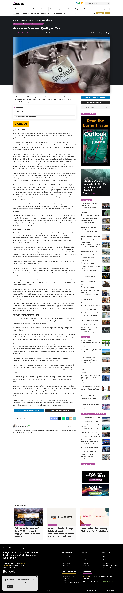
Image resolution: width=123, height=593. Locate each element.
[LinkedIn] (76, 3)
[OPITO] (89, 193)
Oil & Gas (92, 276)
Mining (92, 222)
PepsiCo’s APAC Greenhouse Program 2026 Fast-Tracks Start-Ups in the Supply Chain (43, 13)
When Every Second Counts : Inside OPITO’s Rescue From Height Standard (94, 185)
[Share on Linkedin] (104, 33)
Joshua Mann (18, 33)
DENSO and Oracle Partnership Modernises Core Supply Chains (94, 529)
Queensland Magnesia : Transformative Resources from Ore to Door (90, 259)
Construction (93, 246)
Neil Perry (86, 576)
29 (15, 23)
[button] (94, 9)
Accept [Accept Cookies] (10, 586)
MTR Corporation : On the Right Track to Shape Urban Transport (88, 227)
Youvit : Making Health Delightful (90, 313)
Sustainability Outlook (107, 581)
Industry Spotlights (95, 215)
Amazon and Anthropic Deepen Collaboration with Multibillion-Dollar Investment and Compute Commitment (61, 532)
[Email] (107, 33)
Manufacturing (94, 294)
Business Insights (94, 309)
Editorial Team (26, 33)
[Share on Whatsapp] (102, 33)
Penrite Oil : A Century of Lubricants (91, 274)
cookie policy (23, 583)
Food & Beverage (37, 23)
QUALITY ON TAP (19, 111)
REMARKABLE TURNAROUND (22, 114)
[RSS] (82, 3)
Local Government (94, 443)
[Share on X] (99, 33)
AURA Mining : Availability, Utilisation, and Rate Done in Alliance (89, 283)
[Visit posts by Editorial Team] (15, 426)
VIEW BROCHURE (21, 124)
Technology (93, 207)
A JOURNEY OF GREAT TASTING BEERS (25, 117)
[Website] (73, 426)
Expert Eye (92, 324)
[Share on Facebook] (97, 33)
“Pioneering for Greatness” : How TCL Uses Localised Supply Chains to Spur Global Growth (27, 532)
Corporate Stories (23, 23)
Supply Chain (93, 231)
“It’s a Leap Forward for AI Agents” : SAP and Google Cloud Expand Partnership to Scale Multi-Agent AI (91, 388)
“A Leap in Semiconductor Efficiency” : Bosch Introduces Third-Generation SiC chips (89, 397)
